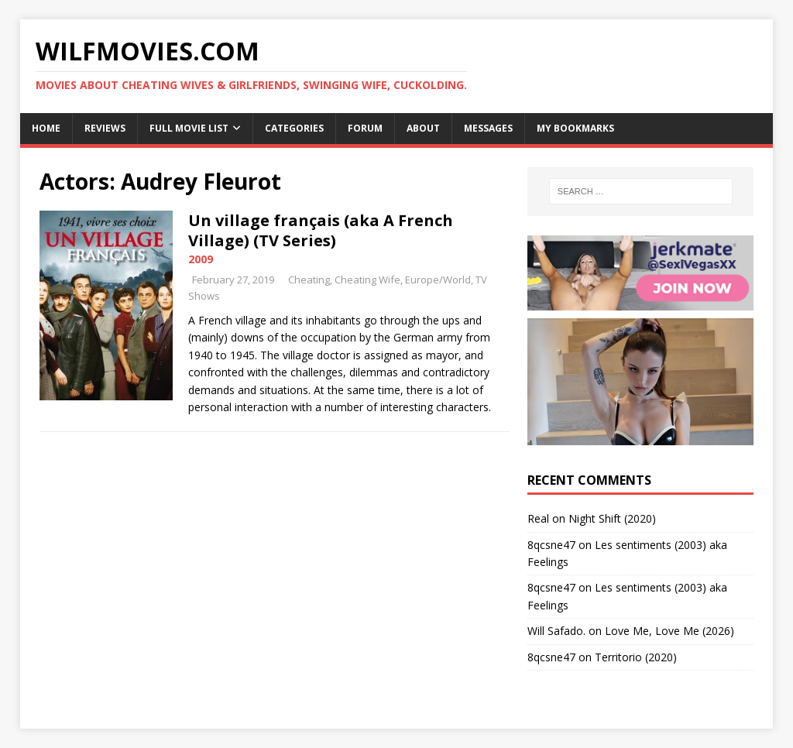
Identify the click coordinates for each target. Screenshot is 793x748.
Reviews (104, 128)
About (423, 128)
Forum (365, 128)
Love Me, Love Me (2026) (669, 630)
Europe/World (438, 280)
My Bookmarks (575, 128)
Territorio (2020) (636, 657)
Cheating (309, 280)
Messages (488, 128)
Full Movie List (188, 128)
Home (46, 128)
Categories (294, 128)
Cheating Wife (367, 280)
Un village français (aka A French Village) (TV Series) (320, 230)
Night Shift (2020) (612, 518)
